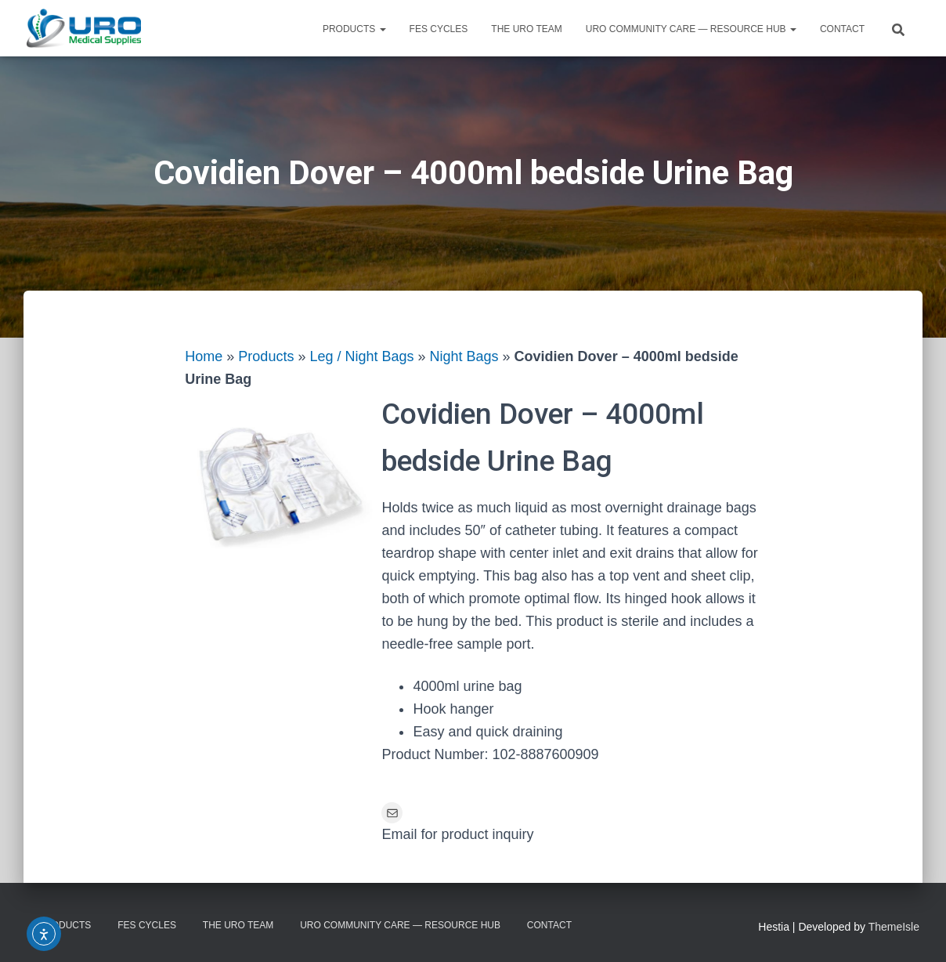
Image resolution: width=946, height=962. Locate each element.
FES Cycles (439, 29)
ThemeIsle (893, 926)
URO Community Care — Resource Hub (691, 29)
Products (354, 29)
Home (203, 356)
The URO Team (526, 29)
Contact (842, 29)
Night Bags (464, 356)
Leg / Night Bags (361, 356)
